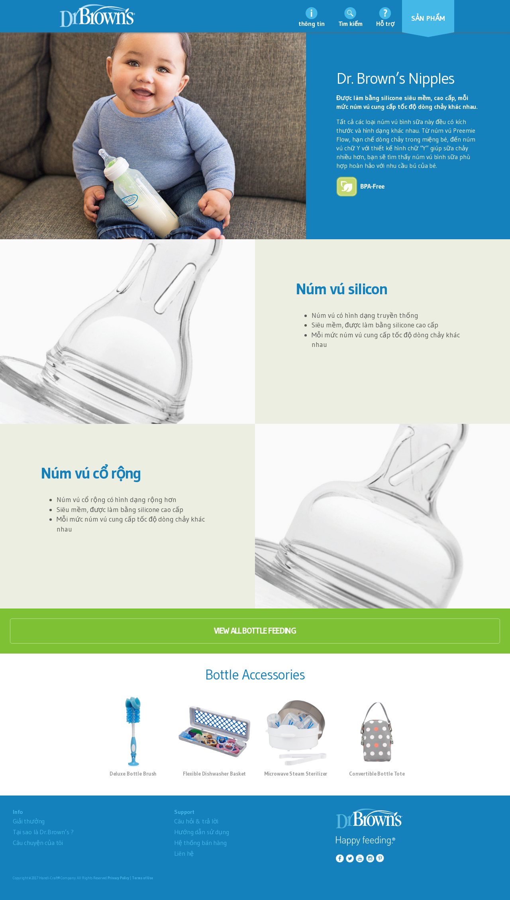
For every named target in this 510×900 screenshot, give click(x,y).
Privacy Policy (118, 878)
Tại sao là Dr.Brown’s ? (43, 832)
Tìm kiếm (350, 24)
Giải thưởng (29, 821)
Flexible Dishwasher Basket (214, 773)
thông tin (311, 24)
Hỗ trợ (385, 24)
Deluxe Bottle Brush (133, 773)
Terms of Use (142, 878)
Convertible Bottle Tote (377, 773)
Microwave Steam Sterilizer (296, 773)
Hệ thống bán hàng (200, 843)
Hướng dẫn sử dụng (201, 832)
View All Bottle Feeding (255, 631)
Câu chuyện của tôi (38, 843)
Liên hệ (184, 853)
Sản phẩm (428, 18)
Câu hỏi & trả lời (196, 821)
